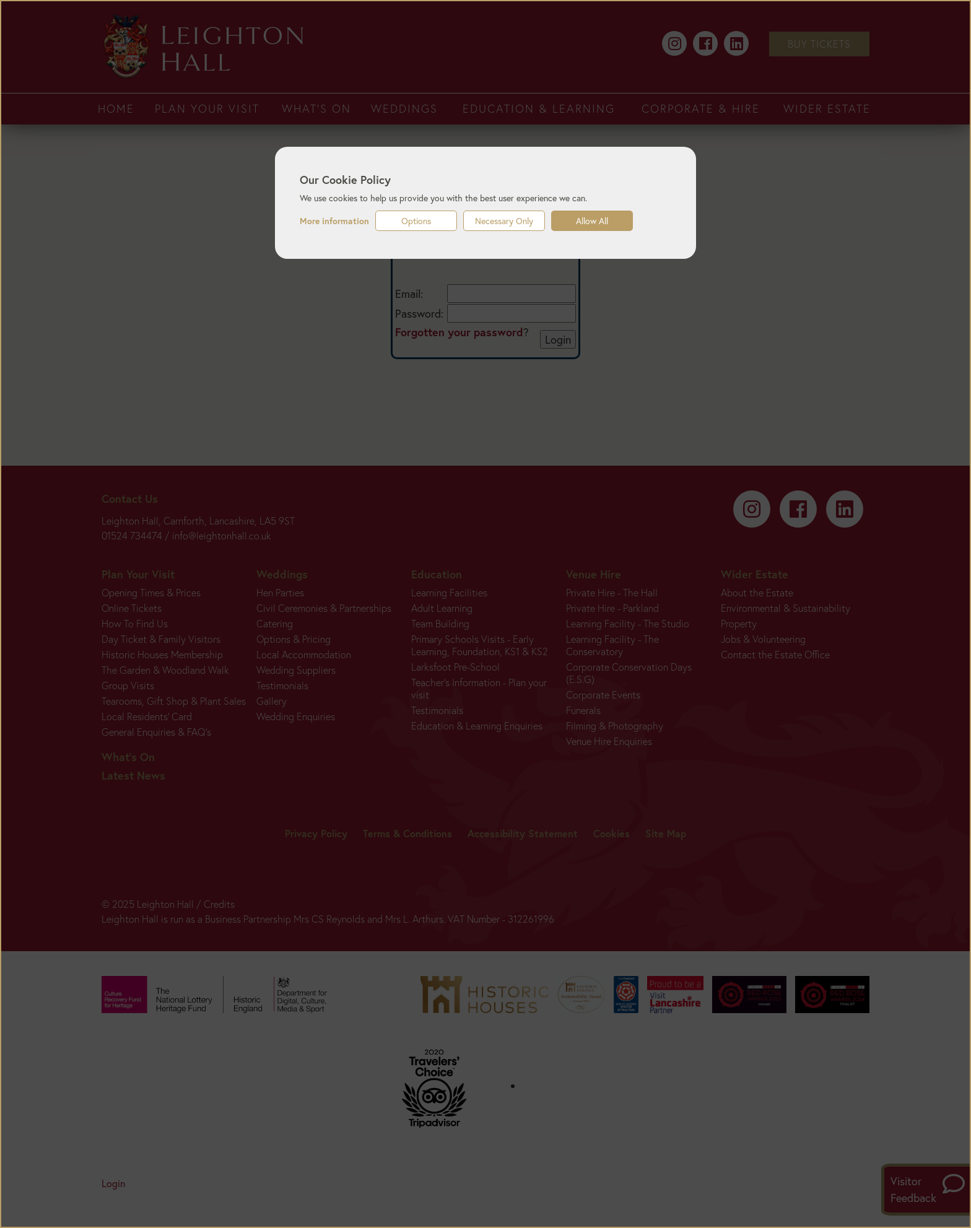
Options (416, 221)
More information (334, 221)
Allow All (592, 221)
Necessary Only (504, 221)
